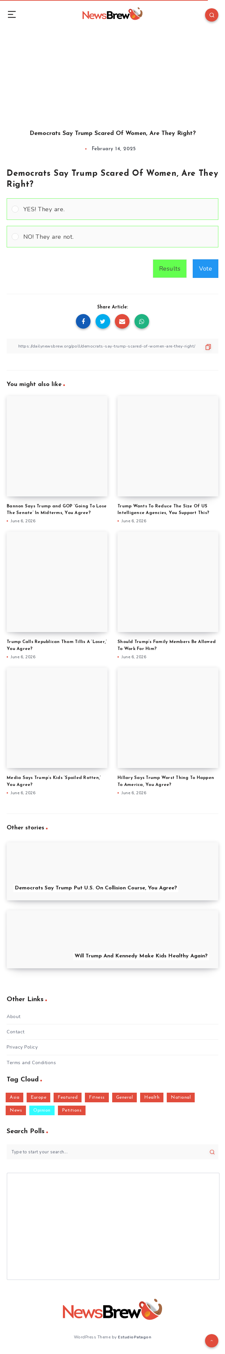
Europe (38, 1097)
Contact (16, 1032)
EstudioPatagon (134, 1337)
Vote (205, 269)
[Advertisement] (112, 73)
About (14, 1016)
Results (170, 269)
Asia (14, 1097)
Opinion (42, 1110)
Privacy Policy (22, 1047)
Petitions (72, 1110)
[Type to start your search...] (112, 1151)
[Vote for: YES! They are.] (112, 209)
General (124, 1097)
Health (151, 1097)
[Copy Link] (112, 346)
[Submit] (212, 1152)
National (181, 1097)
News (16, 1110)
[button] (118, 209)
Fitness (97, 1097)
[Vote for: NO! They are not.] (112, 236)
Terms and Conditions (31, 1063)
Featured (68, 1097)
